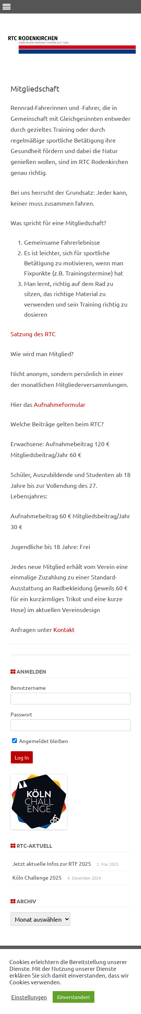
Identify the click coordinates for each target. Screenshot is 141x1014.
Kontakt (63, 629)
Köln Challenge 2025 (37, 877)
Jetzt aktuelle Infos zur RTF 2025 (51, 863)
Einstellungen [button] (29, 997)
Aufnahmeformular (59, 404)
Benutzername (28, 687)
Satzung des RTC (33, 333)
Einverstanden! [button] (73, 997)
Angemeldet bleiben (40, 740)
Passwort (21, 714)
